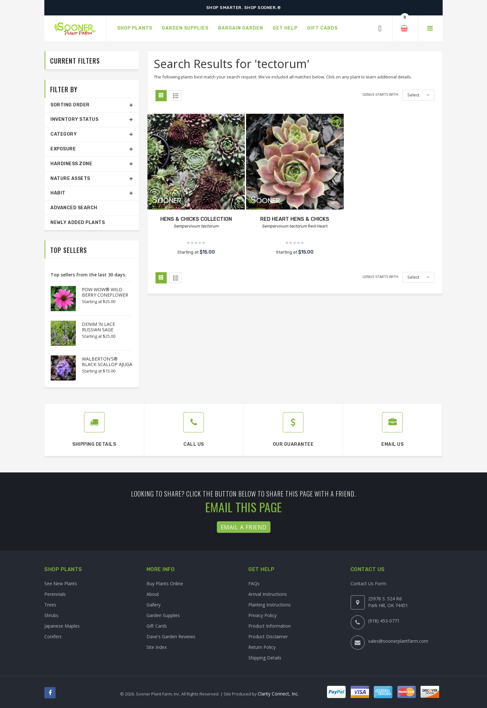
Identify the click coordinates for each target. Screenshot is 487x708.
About (152, 594)
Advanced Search (73, 208)
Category (63, 134)
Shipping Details (264, 658)
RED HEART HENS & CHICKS (294, 219)
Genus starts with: (380, 94)
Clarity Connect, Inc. (278, 694)
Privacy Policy (262, 615)
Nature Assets (70, 178)
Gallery (153, 605)
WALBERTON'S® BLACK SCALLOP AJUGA (107, 361)
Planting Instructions (269, 605)
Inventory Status (74, 119)
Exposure (63, 149)
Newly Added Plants (77, 222)
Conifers (53, 636)
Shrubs (51, 615)
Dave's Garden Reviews (170, 636)
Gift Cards (156, 626)
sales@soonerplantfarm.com (398, 641)
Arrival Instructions (267, 594)
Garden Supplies (163, 615)
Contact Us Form (368, 583)
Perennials (55, 594)
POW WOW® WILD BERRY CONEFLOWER (105, 292)
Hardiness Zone (71, 163)
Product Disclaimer (268, 636)
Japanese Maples (62, 626)
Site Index (156, 647)
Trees (50, 605)
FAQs (254, 583)
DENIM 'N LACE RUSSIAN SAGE (98, 326)
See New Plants (60, 583)
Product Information (269, 626)
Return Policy (262, 647)
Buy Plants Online (164, 583)
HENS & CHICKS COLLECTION (196, 219)
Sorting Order (70, 105)
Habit (58, 193)
